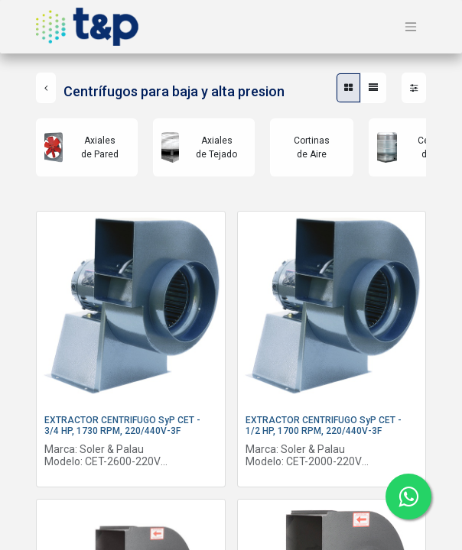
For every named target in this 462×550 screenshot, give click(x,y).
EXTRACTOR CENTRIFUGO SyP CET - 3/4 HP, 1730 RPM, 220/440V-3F (122, 425)
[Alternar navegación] (410, 27)
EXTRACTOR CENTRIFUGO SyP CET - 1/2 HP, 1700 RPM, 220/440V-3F (324, 425)
